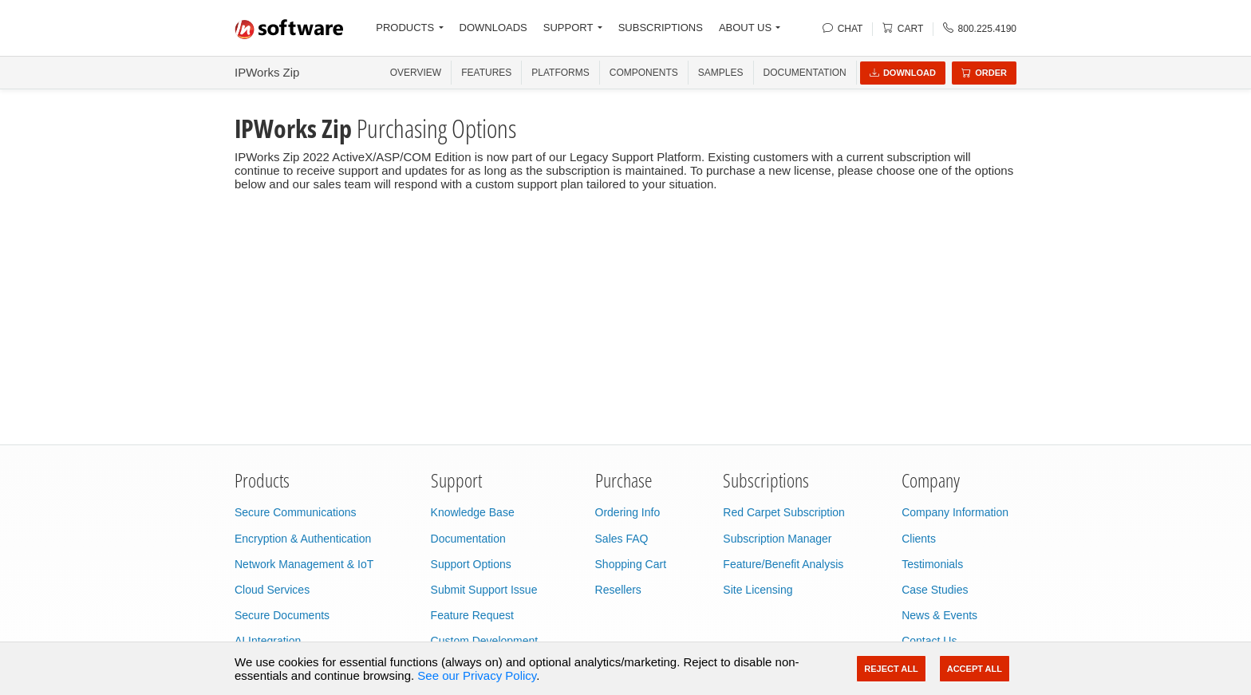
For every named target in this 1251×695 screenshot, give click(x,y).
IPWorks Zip (267, 72)
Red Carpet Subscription (784, 512)
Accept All (974, 668)
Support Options (471, 564)
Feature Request (472, 615)
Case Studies (935, 589)
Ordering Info (628, 512)
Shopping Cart (631, 564)
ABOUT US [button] (745, 28)
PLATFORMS (560, 72)
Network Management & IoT (304, 564)
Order (984, 72)
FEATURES (486, 72)
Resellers (618, 589)
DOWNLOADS (493, 28)
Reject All (891, 668)
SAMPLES (721, 72)
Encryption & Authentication (303, 538)
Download (903, 72)
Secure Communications (296, 512)
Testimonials (932, 564)
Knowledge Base (473, 512)
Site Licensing (757, 589)
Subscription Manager (777, 538)
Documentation (805, 72)
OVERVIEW (415, 72)
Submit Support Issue (484, 589)
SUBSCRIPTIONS (660, 28)
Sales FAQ (622, 538)
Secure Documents (282, 615)
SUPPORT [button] (568, 28)
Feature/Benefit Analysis (783, 564)
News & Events (939, 615)
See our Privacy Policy (476, 675)
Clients (919, 538)
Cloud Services (272, 589)
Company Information (955, 512)
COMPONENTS (644, 72)
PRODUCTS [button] (405, 28)
